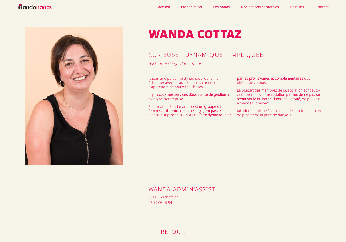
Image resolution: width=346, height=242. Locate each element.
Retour (173, 232)
